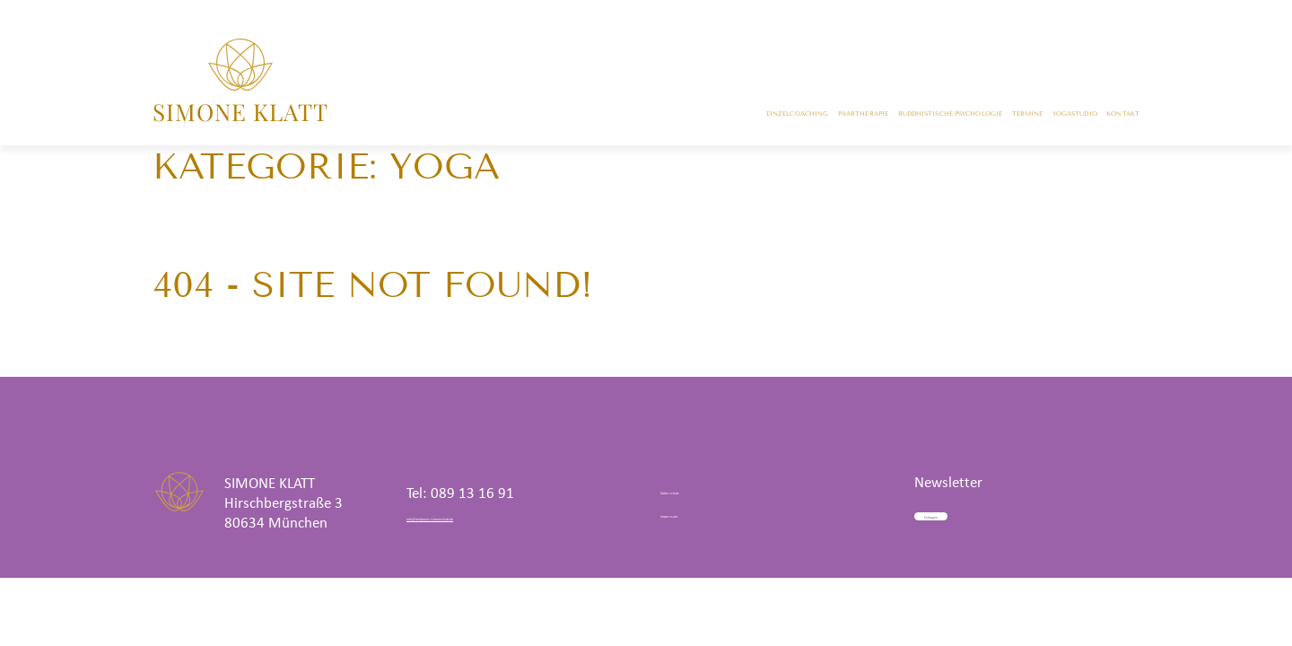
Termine (916, 116)
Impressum (694, 512)
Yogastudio (1010, 116)
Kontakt (1107, 116)
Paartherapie (579, 116)
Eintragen (982, 510)
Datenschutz (698, 489)
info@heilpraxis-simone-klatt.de (506, 517)
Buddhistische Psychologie (757, 116)
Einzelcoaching (447, 116)
